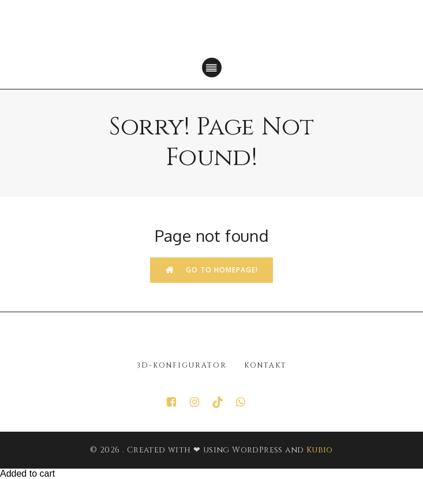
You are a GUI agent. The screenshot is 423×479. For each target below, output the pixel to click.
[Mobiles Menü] (212, 67)
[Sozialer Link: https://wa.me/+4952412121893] (246, 402)
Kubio (319, 449)
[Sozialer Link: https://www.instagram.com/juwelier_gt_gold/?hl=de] (200, 402)
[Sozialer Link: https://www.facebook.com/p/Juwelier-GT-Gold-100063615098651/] (177, 402)
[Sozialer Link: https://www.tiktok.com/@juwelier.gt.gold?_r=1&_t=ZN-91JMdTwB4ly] (223, 402)
